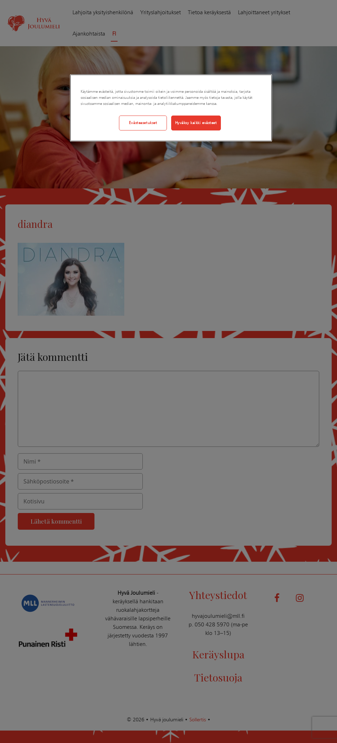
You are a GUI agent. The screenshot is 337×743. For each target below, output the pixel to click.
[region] (171, 107)
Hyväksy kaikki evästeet (196, 122)
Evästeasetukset (143, 122)
